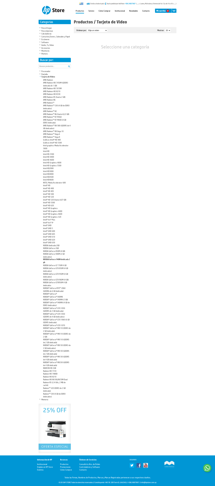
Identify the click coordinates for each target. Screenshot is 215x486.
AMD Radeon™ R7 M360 (52, 116)
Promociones (65, 466)
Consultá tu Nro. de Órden (89, 464)
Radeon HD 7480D (50, 373)
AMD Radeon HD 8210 (51, 91)
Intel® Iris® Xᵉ (48, 222)
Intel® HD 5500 (49, 202)
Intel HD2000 (48, 168)
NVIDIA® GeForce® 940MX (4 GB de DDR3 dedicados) (56, 304)
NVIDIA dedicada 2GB (51, 245)
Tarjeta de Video (48, 76)
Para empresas (47, 30)
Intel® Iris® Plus (49, 219)
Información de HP (44, 459)
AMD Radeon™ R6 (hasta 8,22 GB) (56, 114)
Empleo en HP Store (45, 466)
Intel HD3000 (48, 171)
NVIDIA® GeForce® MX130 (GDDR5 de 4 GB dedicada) (56, 358)
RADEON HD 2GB (49, 367)
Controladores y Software (89, 466)
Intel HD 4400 (48, 156)
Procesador (45, 71)
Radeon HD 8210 (49, 376)
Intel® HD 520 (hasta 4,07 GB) (54, 199)
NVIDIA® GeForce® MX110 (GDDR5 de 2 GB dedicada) (56, 341)
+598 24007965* (130, 3)
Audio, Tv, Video (47, 44)
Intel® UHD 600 (49, 230)
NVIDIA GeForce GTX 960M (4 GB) (56, 279)
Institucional (120, 10)
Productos (80, 10)
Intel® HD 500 (48, 193)
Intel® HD (46, 185)
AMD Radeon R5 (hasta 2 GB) (54, 96)
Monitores (45, 50)
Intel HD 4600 (48, 159)
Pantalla (44, 74)
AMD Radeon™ (48, 102)
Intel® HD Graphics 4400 (52, 211)
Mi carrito (162, 10)
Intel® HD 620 (48, 205)
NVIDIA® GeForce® (50, 293)
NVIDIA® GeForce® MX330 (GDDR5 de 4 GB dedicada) (56, 363)
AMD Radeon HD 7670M (52, 88)
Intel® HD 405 (48, 191)
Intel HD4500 (48, 176)
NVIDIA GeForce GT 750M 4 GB (54, 265)
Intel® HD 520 (48, 196)
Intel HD (46, 151)
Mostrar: (160, 30)
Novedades (133, 10)
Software (45, 42)
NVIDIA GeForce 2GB (51, 248)
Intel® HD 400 (48, 188)
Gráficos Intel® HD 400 (52, 139)
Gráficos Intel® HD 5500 (52, 142)
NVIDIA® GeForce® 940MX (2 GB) (55, 299)
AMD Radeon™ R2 (50, 111)
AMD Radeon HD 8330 (51, 93)
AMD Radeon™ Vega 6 (51, 133)
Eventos (40, 469)
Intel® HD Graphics (50, 208)
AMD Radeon (48, 79)
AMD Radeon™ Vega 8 (51, 136)
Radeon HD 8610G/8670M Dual (55, 379)
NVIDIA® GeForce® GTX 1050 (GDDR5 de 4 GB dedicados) (54, 315)
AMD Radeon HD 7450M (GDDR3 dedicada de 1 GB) (55, 84)
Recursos (64, 459)
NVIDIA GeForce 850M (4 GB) (54, 251)
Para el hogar (46, 27)
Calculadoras (46, 33)
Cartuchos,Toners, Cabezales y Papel (55, 36)
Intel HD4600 (48, 179)
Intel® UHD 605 (49, 233)
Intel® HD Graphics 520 (52, 216)
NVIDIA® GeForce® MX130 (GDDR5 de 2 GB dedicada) (56, 352)
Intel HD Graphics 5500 (52, 165)
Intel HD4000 (48, 173)
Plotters (44, 53)
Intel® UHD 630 (49, 242)
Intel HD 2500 (48, 153)
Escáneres (45, 39)
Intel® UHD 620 (49, 239)
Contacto (146, 10)
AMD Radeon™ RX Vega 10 (53, 131)
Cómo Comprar (104, 10)
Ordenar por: (81, 30)
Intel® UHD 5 (48, 228)
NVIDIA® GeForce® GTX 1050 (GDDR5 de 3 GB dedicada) (54, 309)
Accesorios (45, 47)
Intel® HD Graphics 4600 (52, 213)
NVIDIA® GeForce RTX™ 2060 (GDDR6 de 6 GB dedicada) (54, 289)
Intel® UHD (47, 225)
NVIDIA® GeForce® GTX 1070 (54, 325)
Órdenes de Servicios (88, 459)
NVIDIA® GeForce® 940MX (53, 296)
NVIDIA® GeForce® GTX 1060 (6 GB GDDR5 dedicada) (56, 321)
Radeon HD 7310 (49, 370)
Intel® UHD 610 (49, 236)
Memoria (44, 399)
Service (91, 10)
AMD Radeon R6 (49, 99)
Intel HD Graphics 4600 (52, 162)
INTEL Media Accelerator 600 (54, 182)
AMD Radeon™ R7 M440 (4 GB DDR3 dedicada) (54, 121)
